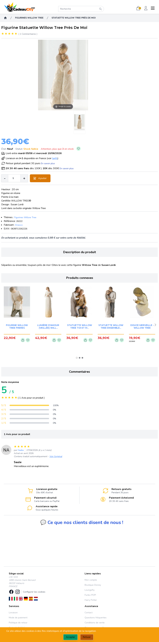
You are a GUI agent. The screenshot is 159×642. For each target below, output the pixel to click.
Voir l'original (55, 456)
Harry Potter (91, 600)
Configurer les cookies (34, 591)
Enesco (19, 224)
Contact (88, 612)
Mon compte (91, 579)
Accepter (70, 637)
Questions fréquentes (95, 617)
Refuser (87, 637)
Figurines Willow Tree (25, 217)
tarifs (55, 158)
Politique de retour (18, 622)
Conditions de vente (95, 622)
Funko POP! (90, 595)
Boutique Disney (93, 584)
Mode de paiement (18, 617)
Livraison (13, 612)
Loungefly (90, 589)
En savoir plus (48, 163)
